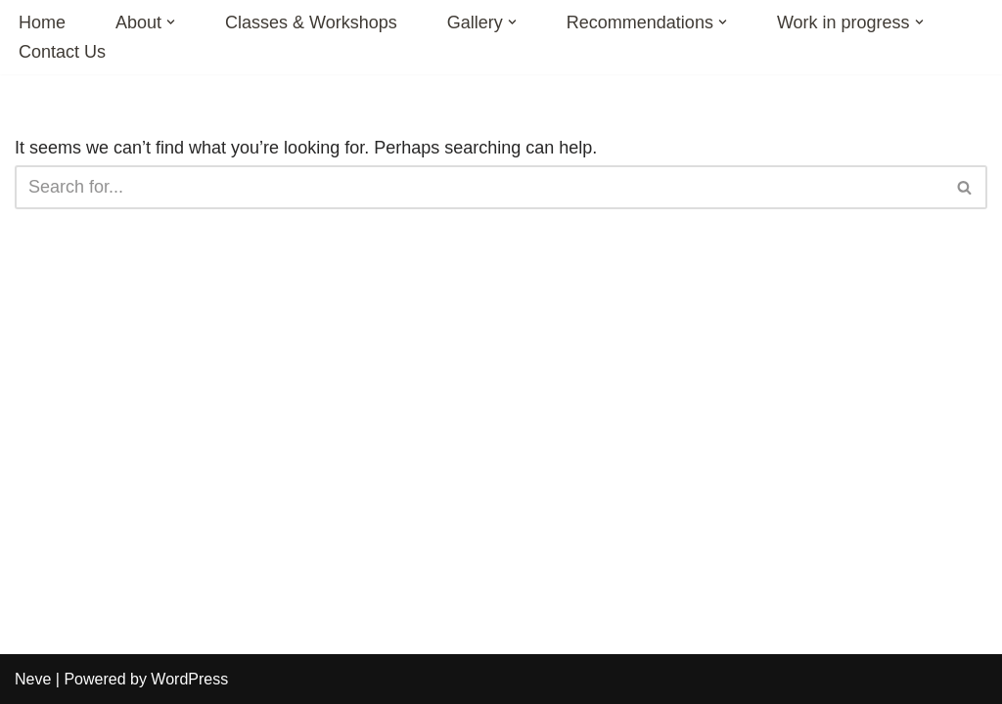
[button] (170, 22)
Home (42, 22)
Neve (33, 679)
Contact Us (62, 52)
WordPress (189, 679)
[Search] (479, 187)
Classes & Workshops (311, 22)
